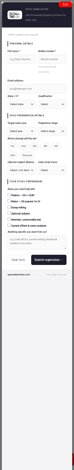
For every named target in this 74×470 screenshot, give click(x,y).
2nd (23, 146)
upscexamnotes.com (18, 274)
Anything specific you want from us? (27, 232)
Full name (13, 51)
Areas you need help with (21, 189)
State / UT (12, 96)
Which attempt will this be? (22, 138)
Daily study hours (47, 162)
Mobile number (47, 51)
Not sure (27, 155)
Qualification (45, 96)
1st (12, 146)
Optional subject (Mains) (20, 162)
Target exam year (16, 123)
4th (45, 146)
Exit (65, 4)
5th (56, 146)
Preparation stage (48, 123)
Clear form (18, 259)
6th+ (12, 155)
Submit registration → (49, 259)
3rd (34, 146)
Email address (15, 80)
